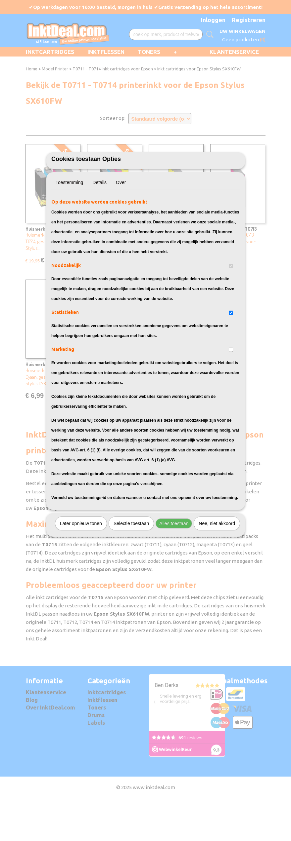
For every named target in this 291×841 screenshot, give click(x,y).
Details (99, 218)
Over (121, 218)
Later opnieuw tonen (81, 559)
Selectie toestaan (131, 559)
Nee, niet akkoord (217, 559)
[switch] (231, 302)
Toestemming (69, 218)
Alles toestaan (173, 559)
